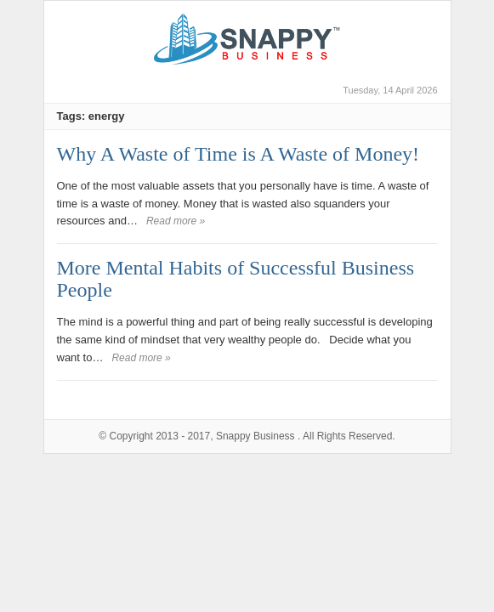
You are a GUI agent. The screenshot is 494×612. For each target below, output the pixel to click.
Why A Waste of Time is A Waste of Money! (238, 154)
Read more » (175, 221)
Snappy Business (255, 436)
